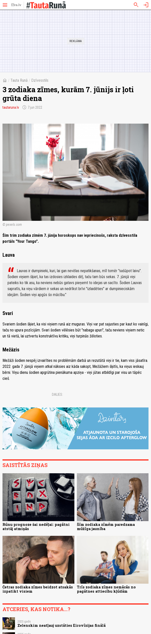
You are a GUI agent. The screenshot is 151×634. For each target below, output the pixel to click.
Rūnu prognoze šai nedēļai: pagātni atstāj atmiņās (36, 526)
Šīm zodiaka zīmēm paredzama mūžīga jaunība (106, 526)
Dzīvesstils (39, 80)
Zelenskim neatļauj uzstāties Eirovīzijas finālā (61, 625)
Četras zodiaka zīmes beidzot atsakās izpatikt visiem (37, 589)
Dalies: (57, 394)
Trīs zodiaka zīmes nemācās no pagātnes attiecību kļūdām (106, 589)
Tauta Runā (19, 80)
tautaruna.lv (10, 107)
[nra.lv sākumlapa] (16, 4)
